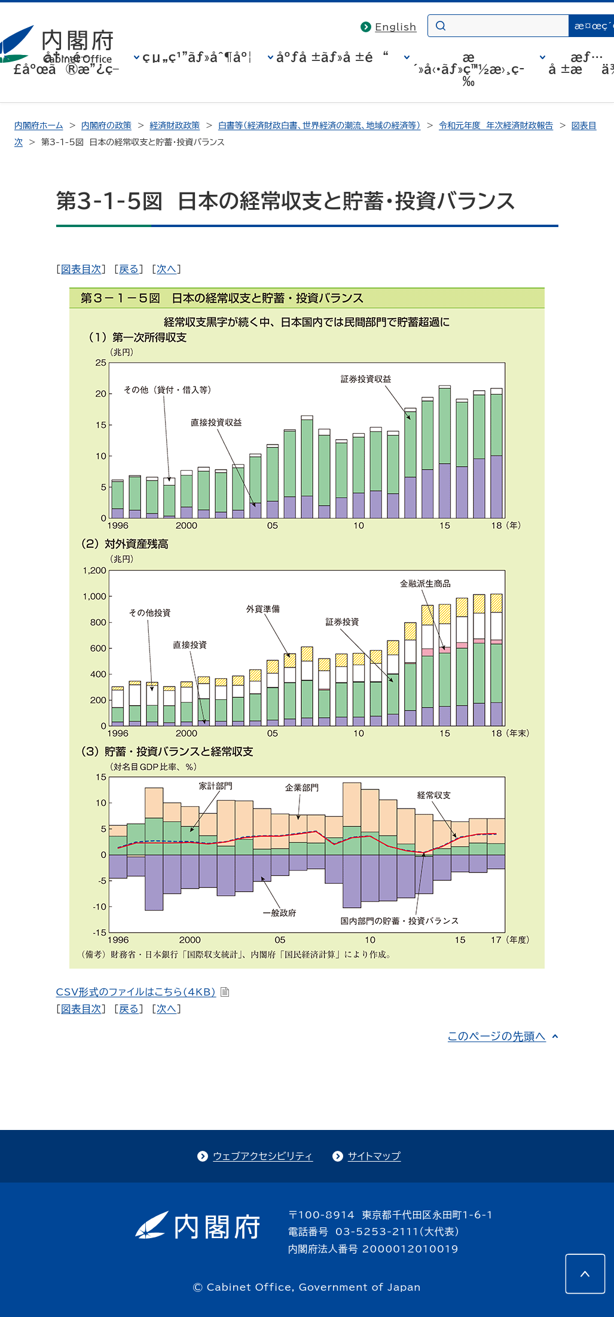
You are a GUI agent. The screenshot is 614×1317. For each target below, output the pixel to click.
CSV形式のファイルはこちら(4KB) (143, 992)
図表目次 (81, 269)
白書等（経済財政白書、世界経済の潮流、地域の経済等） (319, 125)
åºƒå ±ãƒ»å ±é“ (332, 57)
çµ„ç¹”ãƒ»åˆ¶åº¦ (197, 57)
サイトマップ (374, 1156)
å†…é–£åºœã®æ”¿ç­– (66, 63)
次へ (166, 269)
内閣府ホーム (38, 125)
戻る (129, 269)
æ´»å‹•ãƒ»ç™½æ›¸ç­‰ (469, 69)
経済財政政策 (174, 125)
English (396, 27)
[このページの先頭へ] (585, 1274)
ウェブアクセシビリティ (263, 1156)
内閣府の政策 (106, 125)
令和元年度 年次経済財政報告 (496, 125)
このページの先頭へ (497, 1036)
